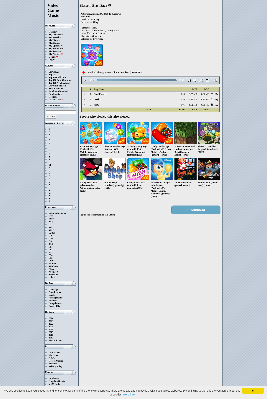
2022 (51, 324)
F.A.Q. (52, 358)
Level (96, 99)
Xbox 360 (53, 272)
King (96, 19)
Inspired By (54, 306)
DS (50, 241)
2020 (51, 329)
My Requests (55, 51)
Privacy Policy (55, 366)
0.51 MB (205, 104)
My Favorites (55, 37)
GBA (51, 238)
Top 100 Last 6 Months (60, 80)
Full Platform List (57, 213)
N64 (51, 222)
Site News (53, 355)
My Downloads (56, 34)
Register (53, 32)
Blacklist (53, 363)
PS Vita (52, 263)
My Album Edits (57, 48)
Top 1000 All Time (57, 77)
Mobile (107, 14)
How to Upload (56, 361)
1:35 (183, 99)
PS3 (50, 252)
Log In (52, 59)
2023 (51, 321)
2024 (51, 318)
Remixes (53, 300)
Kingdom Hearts (57, 381)
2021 (51, 326)
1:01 (183, 104)
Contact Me (54, 352)
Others (52, 277)
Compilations (55, 303)
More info (129, 394)
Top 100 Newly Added (59, 83)
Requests (53, 97)
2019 (51, 332)
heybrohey (98, 39)
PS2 (50, 249)
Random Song (55, 94)
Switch (52, 233)
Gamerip (96, 36)
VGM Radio (54, 384)
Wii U (51, 230)
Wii (50, 227)
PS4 (50, 255)
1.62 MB (193, 104)
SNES (51, 219)
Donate (53, 57)
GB (50, 235)
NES (51, 216)
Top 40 (52, 74)
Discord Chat (56, 99)
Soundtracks (55, 292)
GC (50, 224)
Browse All (54, 72)
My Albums (54, 43)
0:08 (183, 94)
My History (54, 40)
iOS (101, 14)
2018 (51, 335)
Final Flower (100, 94)
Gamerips (53, 289)
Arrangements (55, 297)
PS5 (50, 258)
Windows (53, 266)
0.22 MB (193, 94)
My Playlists (56, 54)
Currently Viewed (57, 85)
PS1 (50, 247)
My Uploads (56, 45)
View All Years (55, 340)
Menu (96, 104)
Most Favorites (56, 88)
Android (94, 14)
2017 (51, 337)
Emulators (54, 378)
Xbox (51, 269)
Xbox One (53, 274)
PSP (51, 260)
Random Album (56, 91)
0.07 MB (205, 94)
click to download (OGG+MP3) (127, 72)
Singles (52, 295)
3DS (51, 244)
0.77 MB (205, 99)
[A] (66, 91)
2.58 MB (193, 99)
